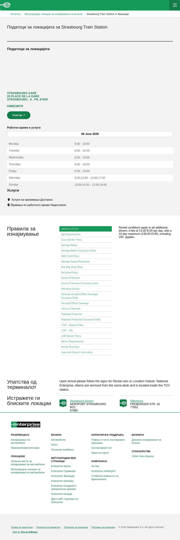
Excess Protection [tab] (72, 278)
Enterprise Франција (64, 476)
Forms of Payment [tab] (72, 308)
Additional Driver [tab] (71, 229)
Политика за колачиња (76, 527)
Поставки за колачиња (103, 527)
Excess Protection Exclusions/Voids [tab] (81, 283)
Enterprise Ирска (63, 466)
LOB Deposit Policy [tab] (72, 336)
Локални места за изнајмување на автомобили (29, 463)
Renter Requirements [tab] (73, 341)
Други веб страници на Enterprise (70, 500)
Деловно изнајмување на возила (150, 441)
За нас (97, 466)
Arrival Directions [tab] (71, 347)
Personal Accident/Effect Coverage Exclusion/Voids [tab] (85, 296)
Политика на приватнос (48, 527)
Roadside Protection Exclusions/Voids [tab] (82, 319)
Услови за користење (22, 527)
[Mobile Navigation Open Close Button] (174, 5)
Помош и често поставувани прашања (110, 441)
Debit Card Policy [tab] (71, 256)
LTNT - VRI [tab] (68, 330)
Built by (25, 532)
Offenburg (136, 400)
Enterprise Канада (63, 494)
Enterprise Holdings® (105, 471)
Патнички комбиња (64, 449)
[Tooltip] (56, 199)
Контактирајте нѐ (103, 447)
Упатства (19, 116)
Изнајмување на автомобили (29, 441)
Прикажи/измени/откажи (27, 447)
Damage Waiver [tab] (70, 245)
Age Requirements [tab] (72, 234)
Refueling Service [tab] (71, 289)
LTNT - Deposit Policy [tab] (73, 325)
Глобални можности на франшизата (110, 478)
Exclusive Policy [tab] (71, 272)
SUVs (56, 444)
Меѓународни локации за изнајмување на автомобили (29, 471)
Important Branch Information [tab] (78, 352)
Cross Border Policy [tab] (73, 240)
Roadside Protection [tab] (73, 314)
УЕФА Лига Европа (145, 456)
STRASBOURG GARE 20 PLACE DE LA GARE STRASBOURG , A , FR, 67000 (27, 96)
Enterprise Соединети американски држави (70, 487)
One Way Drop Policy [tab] (73, 267)
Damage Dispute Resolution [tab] (77, 261)
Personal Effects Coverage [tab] (76, 303)
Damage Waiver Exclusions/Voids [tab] (80, 250)
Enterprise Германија (65, 471)
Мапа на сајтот (102, 452)
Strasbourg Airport (81, 400)
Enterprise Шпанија (64, 480)
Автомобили (60, 439)
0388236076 (15, 106)
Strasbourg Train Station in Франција (108, 14)
